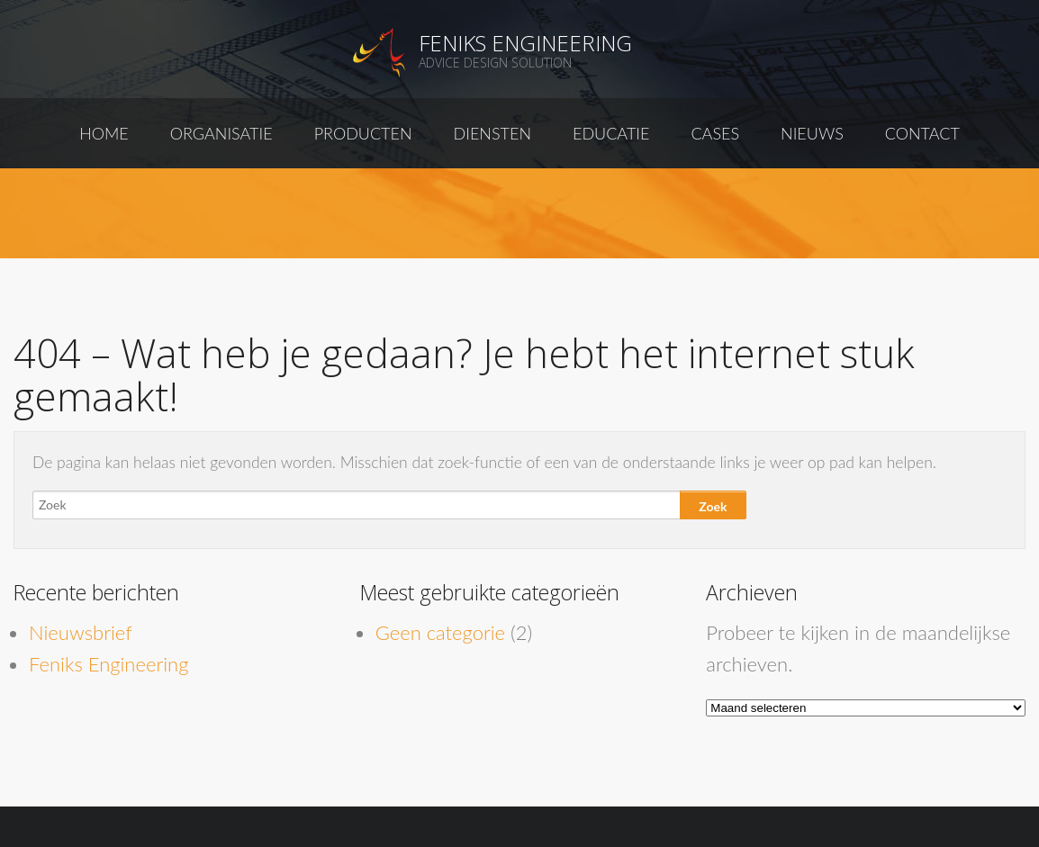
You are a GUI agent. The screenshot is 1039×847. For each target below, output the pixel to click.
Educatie (611, 133)
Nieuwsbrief (80, 632)
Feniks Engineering (525, 43)
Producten (363, 133)
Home (104, 133)
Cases (715, 133)
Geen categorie (440, 632)
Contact (922, 133)
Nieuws (812, 133)
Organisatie (221, 133)
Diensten (492, 133)
